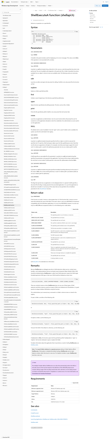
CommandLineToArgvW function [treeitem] (11, 100)
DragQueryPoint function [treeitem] (9, 118)
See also (91, 22)
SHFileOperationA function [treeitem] (9, 248)
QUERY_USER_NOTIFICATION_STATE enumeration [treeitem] (12, 181)
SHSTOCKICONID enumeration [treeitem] (10, 331)
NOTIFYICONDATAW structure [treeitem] (10, 166)
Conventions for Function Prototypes (41, 373)
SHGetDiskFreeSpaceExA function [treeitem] (11, 261)
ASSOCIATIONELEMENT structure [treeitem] (11, 97)
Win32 (40, 10)
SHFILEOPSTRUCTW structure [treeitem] (10, 256)
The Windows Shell (52, 10)
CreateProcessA (35, 413)
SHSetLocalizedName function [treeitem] (10, 324)
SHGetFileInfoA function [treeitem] (9, 269)
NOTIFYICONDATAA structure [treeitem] (10, 164)
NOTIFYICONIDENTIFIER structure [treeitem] (11, 169)
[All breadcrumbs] (32, 10)
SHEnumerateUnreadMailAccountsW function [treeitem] (12, 235)
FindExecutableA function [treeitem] (9, 143)
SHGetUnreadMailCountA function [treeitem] (11, 287)
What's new (98, 5)
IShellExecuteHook (35, 416)
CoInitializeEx (34, 410)
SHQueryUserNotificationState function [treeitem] (10, 318)
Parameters (92, 15)
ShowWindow (43, 188)
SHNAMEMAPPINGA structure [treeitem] (10, 304)
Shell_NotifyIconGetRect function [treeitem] (11, 195)
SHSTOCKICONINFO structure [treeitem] (10, 334)
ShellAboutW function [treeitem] (8, 202)
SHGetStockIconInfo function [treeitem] (10, 284)
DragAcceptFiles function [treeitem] (9, 107)
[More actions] (78, 10)
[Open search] (103, 2)
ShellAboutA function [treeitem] (8, 200)
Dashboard (105, 5)
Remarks (92, 18)
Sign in (106, 1)
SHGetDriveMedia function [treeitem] (10, 266)
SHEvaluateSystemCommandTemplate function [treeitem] (12, 240)
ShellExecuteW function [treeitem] (9, 218)
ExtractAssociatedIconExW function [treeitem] (11, 128)
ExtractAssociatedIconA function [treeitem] (11, 123)
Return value (92, 16)
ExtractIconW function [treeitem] (9, 141)
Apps (36, 10)
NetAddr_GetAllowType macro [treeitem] (10, 159)
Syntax (91, 13)
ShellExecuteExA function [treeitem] (9, 207)
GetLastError (36, 261)
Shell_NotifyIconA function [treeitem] (9, 192)
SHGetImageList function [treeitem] (9, 274)
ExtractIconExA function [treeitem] (9, 136)
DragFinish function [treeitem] (8, 110)
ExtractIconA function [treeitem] (8, 133)
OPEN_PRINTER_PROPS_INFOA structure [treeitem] (10, 172)
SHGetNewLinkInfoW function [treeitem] (10, 282)
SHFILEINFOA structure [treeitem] (9, 243)
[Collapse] (20, 9)
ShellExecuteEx (34, 345)
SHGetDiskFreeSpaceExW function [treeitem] (11, 264)
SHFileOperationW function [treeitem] (10, 251)
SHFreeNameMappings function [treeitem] (11, 259)
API (45, 10)
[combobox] (11, 12)
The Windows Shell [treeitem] (7, 15)
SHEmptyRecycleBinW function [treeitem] (10, 228)
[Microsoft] (3, 2)
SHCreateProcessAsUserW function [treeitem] (11, 187)
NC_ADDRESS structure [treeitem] (9, 151)
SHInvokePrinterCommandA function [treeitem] (12, 292)
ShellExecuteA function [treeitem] (9, 205)
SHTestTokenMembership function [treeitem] (11, 337)
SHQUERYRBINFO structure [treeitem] (10, 309)
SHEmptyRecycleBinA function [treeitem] (10, 225)
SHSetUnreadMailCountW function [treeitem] (11, 329)
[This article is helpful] (100, 27)
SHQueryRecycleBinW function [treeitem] (10, 314)
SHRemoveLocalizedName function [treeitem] (11, 321)
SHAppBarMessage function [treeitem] (10, 184)
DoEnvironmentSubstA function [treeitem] (11, 102)
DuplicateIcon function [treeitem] (9, 120)
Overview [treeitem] (6, 89)
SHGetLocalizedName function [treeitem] (10, 277)
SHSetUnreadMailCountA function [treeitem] (11, 326)
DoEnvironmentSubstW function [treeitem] (11, 105)
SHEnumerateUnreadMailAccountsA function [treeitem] (12, 231)
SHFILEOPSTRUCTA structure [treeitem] (10, 254)
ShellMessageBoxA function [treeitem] (10, 220)
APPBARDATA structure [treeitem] (9, 92)
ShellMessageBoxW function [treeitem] (10, 223)
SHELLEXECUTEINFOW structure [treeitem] (11, 215)
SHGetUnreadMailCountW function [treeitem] (11, 289)
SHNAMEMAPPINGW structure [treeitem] (10, 307)
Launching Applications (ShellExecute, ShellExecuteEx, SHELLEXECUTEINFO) (49, 419)
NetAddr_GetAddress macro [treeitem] (10, 156)
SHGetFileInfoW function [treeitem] (9, 272)
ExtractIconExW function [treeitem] (9, 138)
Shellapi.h (61, 10)
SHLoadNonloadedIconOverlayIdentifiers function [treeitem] (12, 300)
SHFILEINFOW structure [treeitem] (9, 246)
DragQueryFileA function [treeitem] (9, 113)
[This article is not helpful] (102, 27)
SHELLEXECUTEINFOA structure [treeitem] (11, 213)
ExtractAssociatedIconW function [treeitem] (11, 130)
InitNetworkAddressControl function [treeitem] (12, 148)
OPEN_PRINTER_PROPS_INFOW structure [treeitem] (11, 176)
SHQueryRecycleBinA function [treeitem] (10, 312)
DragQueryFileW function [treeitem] (9, 115)
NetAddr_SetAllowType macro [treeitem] (10, 161)
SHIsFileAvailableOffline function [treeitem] (11, 297)
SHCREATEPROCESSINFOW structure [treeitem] (12, 189)
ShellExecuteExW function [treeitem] (9, 210)
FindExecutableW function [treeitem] (9, 146)
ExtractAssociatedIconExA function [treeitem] (11, 125)
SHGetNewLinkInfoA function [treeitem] (10, 279)
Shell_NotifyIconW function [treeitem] (10, 197)
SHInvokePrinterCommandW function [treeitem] (12, 295)
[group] (55, 303)
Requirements (93, 20)
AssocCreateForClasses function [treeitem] (11, 95)
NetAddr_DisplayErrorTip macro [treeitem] (10, 154)
